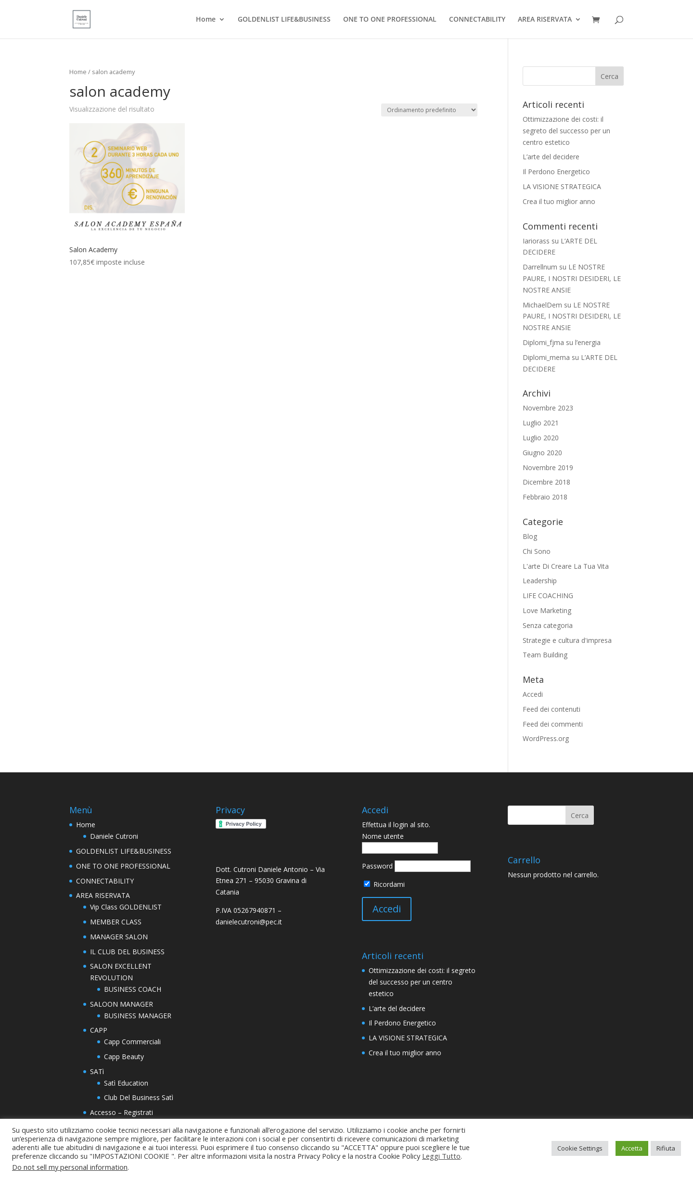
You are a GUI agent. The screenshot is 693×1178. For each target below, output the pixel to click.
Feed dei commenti (553, 724)
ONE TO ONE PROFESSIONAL (389, 20)
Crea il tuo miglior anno (559, 201)
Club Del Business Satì (138, 1097)
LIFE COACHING (548, 595)
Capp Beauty (124, 1056)
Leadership (540, 580)
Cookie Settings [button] (580, 1148)
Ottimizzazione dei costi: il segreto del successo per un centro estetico (566, 131)
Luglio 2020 (541, 437)
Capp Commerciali (132, 1041)
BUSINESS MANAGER (137, 1015)
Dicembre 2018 (546, 482)
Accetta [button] (631, 1148)
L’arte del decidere (551, 156)
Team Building (545, 654)
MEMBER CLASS (115, 921)
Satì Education (126, 1083)
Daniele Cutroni (114, 836)
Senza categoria (548, 625)
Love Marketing (547, 610)
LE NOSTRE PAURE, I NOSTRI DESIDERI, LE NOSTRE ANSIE (572, 278)
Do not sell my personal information (70, 1167)
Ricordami (384, 884)
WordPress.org (546, 738)
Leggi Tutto (441, 1156)
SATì (97, 1071)
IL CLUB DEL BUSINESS (127, 951)
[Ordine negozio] (429, 109)
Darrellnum (540, 266)
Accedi (533, 694)
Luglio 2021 (541, 422)
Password (377, 866)
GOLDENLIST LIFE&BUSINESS (284, 20)
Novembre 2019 (548, 467)
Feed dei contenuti (551, 709)
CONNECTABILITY (477, 20)
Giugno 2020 (542, 452)
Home (206, 20)
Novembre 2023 (548, 407)
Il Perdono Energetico (556, 171)
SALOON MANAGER (121, 1004)
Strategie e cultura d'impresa (567, 640)
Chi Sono (537, 551)
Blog (530, 536)
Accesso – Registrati (121, 1112)
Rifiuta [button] (665, 1148)
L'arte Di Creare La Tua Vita (566, 566)
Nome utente (383, 836)
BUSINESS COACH (132, 989)
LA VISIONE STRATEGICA (562, 186)
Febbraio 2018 (545, 496)
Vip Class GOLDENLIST (126, 906)
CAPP (98, 1030)
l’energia (588, 342)
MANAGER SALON (119, 936)
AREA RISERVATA (545, 20)
